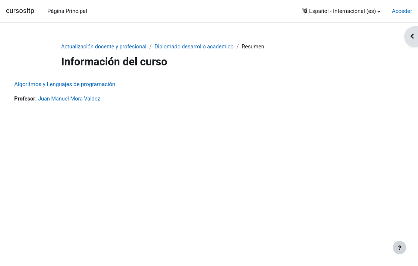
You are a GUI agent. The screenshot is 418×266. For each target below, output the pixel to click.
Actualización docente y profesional (105, 47)
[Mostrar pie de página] (399, 247)
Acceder (402, 11)
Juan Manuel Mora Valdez (84, 99)
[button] (341, 11)
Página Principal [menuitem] (67, 11)
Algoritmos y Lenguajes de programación (78, 84)
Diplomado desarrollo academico (197, 47)
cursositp (20, 11)
